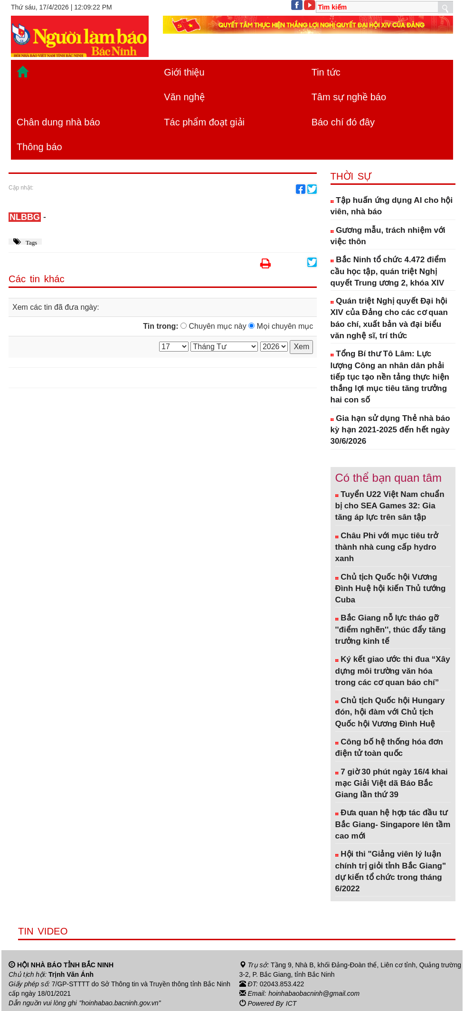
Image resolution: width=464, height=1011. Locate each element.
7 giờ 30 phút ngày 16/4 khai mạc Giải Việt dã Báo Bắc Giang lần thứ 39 (391, 783)
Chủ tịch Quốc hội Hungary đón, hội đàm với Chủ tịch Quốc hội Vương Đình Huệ (390, 712)
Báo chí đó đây (343, 122)
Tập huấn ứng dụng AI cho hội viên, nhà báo (392, 206)
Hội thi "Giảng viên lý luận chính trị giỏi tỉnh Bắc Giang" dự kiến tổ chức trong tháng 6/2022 (390, 871)
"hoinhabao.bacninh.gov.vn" (120, 1003)
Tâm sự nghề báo (349, 97)
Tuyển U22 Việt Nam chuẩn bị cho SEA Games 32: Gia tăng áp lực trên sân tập (390, 506)
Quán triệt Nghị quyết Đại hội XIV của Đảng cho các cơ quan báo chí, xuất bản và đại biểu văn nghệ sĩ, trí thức (389, 318)
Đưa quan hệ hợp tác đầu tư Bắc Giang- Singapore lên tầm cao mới (393, 824)
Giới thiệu (184, 72)
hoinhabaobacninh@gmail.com (314, 993)
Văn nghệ (184, 97)
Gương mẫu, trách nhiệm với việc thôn (388, 236)
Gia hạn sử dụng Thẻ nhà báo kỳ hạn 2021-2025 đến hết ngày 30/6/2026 (390, 430)
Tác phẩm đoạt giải (204, 122)
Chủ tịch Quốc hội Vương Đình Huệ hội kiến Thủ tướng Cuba (390, 588)
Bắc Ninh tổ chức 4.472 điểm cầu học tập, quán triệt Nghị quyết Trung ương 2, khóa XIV (388, 271)
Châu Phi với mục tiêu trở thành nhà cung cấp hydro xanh (386, 547)
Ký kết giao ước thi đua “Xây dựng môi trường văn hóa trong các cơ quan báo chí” (392, 671)
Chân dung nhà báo (58, 122)
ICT (291, 1003)
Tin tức (326, 72)
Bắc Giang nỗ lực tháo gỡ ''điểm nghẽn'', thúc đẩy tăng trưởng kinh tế (390, 629)
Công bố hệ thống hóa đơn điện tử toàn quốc (389, 747)
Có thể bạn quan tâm (388, 477)
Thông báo (39, 147)
